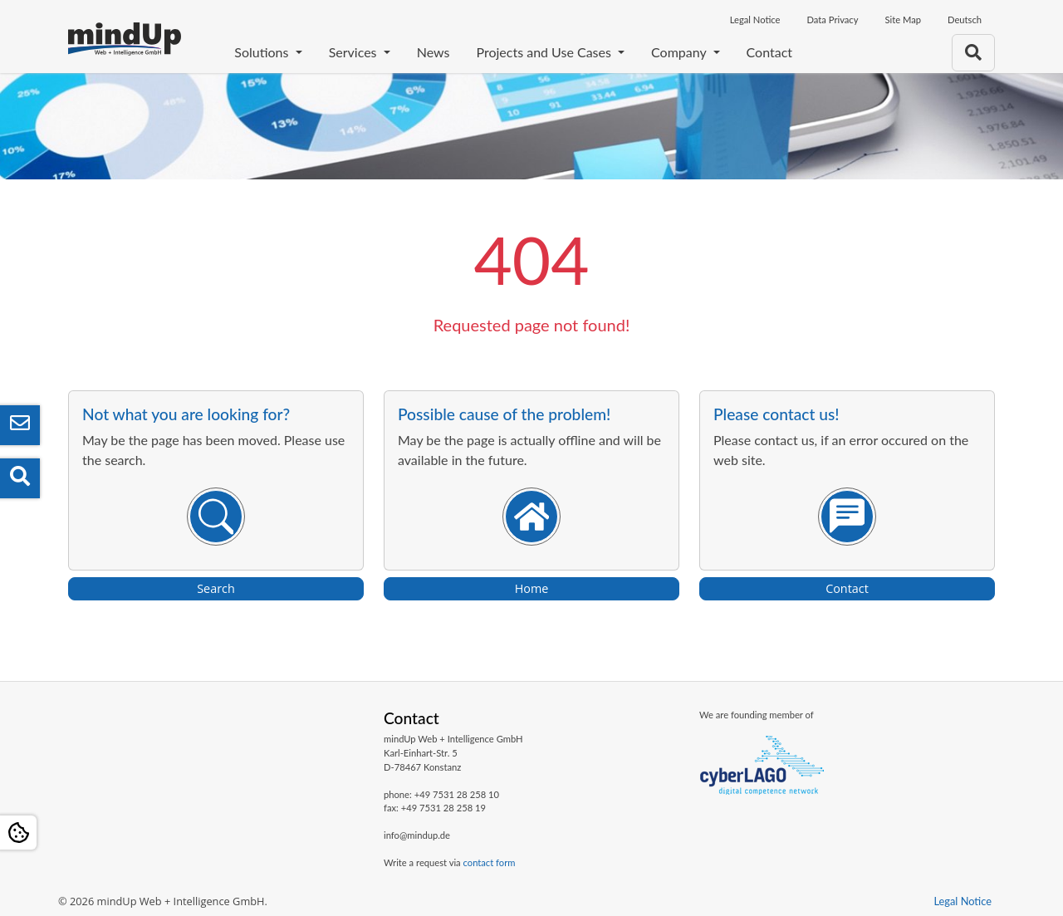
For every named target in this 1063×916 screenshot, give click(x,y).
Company (680, 52)
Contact (769, 52)
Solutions (262, 52)
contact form (489, 862)
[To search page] (973, 52)
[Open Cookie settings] (18, 833)
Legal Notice (755, 19)
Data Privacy (832, 19)
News (433, 52)
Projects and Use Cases (545, 52)
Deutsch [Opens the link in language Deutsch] (965, 19)
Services (354, 52)
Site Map (902, 19)
